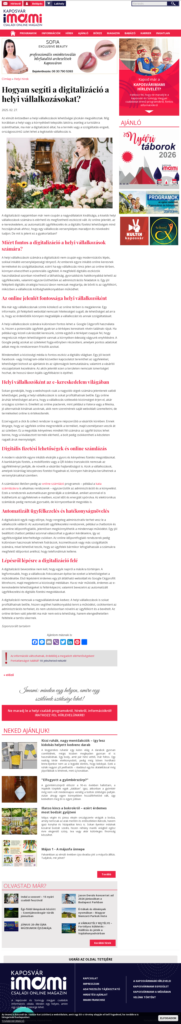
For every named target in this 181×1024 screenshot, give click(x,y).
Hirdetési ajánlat (95, 993)
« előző (9, 674)
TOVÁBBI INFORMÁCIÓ (13, 1021)
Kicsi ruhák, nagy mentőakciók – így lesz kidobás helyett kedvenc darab (73, 741)
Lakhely (59, 3)
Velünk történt (144, 996)
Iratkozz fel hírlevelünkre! (59, 714)
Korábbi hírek (102, 942)
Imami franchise (94, 999)
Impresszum (91, 983)
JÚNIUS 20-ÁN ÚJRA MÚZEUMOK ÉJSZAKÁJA (36, 925)
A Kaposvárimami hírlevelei (152, 980)
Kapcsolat (90, 977)
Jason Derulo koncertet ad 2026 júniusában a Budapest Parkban (96, 898)
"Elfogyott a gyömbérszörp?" (64, 779)
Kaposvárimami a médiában (152, 991)
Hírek (69, 33)
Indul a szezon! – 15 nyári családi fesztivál (37, 897)
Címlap (13, 33)
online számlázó (52, 483)
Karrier (146, 33)
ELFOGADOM (168, 1018)
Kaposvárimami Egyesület (151, 985)
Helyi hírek (21, 79)
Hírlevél (16, 3)
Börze (97, 33)
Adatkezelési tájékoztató (101, 988)
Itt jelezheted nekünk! (53, 660)
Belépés (37, 3)
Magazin (113, 33)
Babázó (130, 33)
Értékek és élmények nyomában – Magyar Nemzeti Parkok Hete (92, 911)
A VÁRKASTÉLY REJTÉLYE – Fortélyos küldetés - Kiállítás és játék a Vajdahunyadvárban (95, 927)
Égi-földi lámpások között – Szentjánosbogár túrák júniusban (38, 911)
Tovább (106, 873)
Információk (51, 33)
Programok (28, 33)
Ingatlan (163, 33)
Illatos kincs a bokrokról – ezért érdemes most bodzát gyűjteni (74, 809)
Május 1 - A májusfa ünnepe (63, 848)
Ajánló (83, 33)
